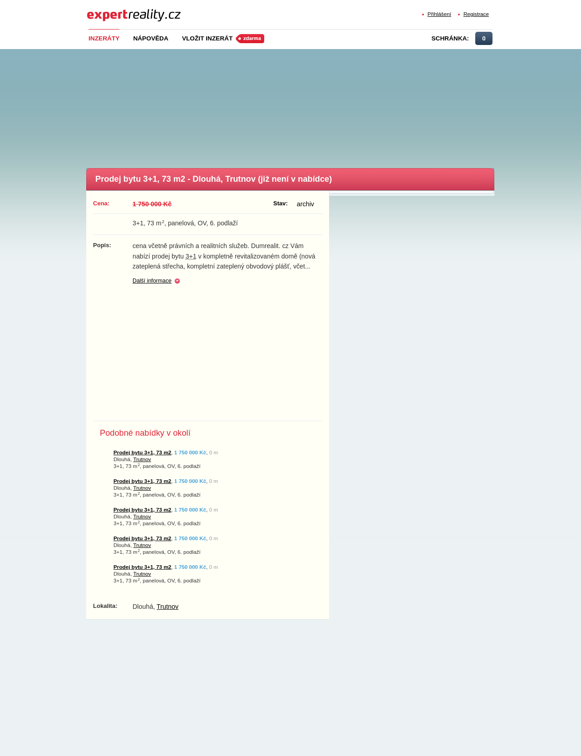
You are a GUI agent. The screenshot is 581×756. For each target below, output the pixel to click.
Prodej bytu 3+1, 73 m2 (142, 452)
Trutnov (142, 459)
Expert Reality (103, 9)
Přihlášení (439, 14)
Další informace (152, 281)
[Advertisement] (305, 106)
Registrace (476, 14)
